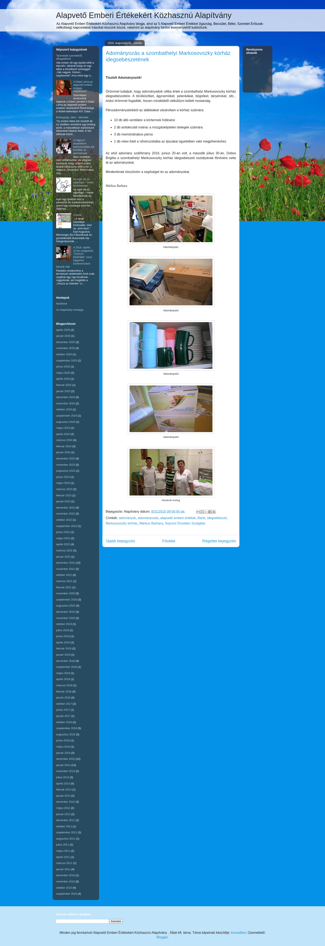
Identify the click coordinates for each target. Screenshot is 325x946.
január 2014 (63, 765)
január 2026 (63, 335)
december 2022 (65, 507)
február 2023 (64, 495)
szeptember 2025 (66, 360)
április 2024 (63, 434)
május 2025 (63, 372)
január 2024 (63, 452)
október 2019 (64, 624)
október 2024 (64, 409)
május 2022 (63, 538)
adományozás (148, 518)
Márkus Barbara (151, 523)
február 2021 (64, 587)
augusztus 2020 (65, 605)
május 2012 (63, 807)
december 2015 (65, 758)
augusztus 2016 (65, 734)
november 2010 (65, 881)
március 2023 (64, 489)
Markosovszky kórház (122, 523)
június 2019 (63, 636)
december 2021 (65, 562)
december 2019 (65, 611)
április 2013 (63, 783)
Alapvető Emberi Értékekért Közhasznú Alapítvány (144, 15)
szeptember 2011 (66, 832)
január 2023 (63, 501)
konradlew (238, 932)
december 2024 (65, 397)
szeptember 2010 (66, 893)
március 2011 (64, 863)
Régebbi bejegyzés (219, 541)
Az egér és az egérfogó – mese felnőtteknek (83, 182)
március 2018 (64, 685)
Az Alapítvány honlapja (70, 309)
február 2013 (64, 789)
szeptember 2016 (66, 728)
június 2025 (63, 366)
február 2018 (64, 691)
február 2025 (64, 385)
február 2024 (64, 446)
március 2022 (64, 550)
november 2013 (65, 771)
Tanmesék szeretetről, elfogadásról (69, 57)
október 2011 (64, 826)
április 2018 (63, 679)
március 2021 (64, 581)
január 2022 (63, 556)
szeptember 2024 (66, 415)
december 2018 (65, 660)
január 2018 (63, 697)
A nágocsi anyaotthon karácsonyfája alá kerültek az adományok (83, 147)
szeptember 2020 (66, 599)
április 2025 (63, 378)
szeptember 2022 (66, 526)
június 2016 (63, 740)
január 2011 (63, 869)
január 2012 (63, 814)
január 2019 (63, 654)
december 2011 (65, 820)
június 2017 (63, 709)
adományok (127, 518)
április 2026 (63, 329)
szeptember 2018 (66, 666)
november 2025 (65, 348)
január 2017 (63, 716)
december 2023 (65, 458)
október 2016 (64, 722)
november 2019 (65, 618)
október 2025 (64, 354)
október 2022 (64, 519)
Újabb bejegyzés (120, 541)
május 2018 (63, 673)
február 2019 (64, 648)
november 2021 (65, 568)
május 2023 (63, 482)
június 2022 (63, 532)
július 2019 (62, 630)
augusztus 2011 (65, 838)
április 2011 (63, 857)
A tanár (77, 214)
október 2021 (64, 574)
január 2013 (63, 795)
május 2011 (63, 850)
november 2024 (65, 403)
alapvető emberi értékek (178, 518)
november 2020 (65, 593)
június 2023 (63, 476)
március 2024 (64, 440)
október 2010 (64, 887)
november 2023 (65, 464)
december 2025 (65, 342)
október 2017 (64, 703)
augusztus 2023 (65, 470)
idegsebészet (217, 518)
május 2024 (63, 427)
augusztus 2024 (65, 421)
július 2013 (62, 777)
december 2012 (65, 801)
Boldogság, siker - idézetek (72, 117)
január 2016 (63, 752)
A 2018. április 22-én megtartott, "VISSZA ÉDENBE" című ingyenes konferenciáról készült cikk (75, 257)
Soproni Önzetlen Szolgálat (185, 523)
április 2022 (63, 544)
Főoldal (168, 541)
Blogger (162, 937)
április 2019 (63, 642)
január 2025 (63, 391)
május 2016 (63, 746)
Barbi (201, 518)
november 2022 (65, 513)
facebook (61, 303)
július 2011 (62, 844)
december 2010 (65, 875)
